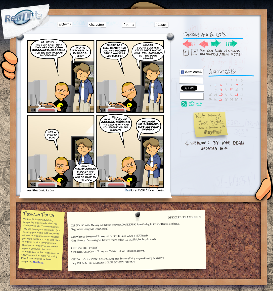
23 (236, 94)
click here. (38, 261)
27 (220, 99)
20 (220, 94)
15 (231, 89)
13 (220, 89)
